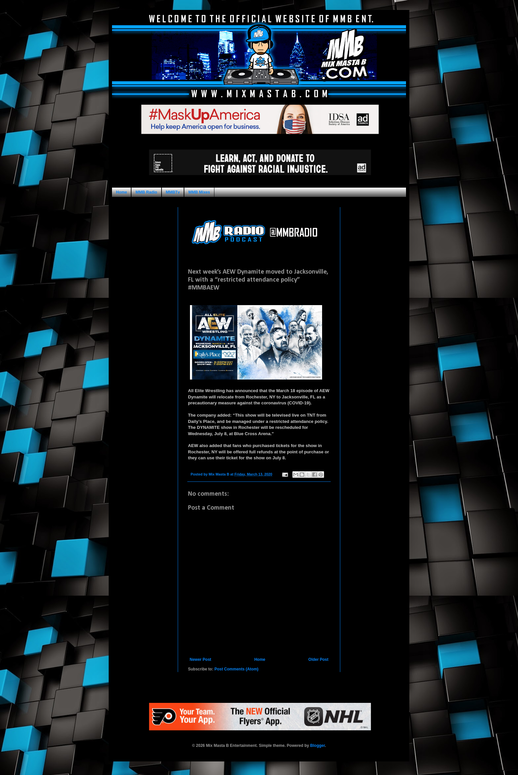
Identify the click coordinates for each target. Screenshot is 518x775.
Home (121, 192)
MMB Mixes (199, 192)
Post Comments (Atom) (236, 669)
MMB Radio (146, 192)
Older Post (318, 659)
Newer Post (200, 659)
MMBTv (173, 192)
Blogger (317, 745)
